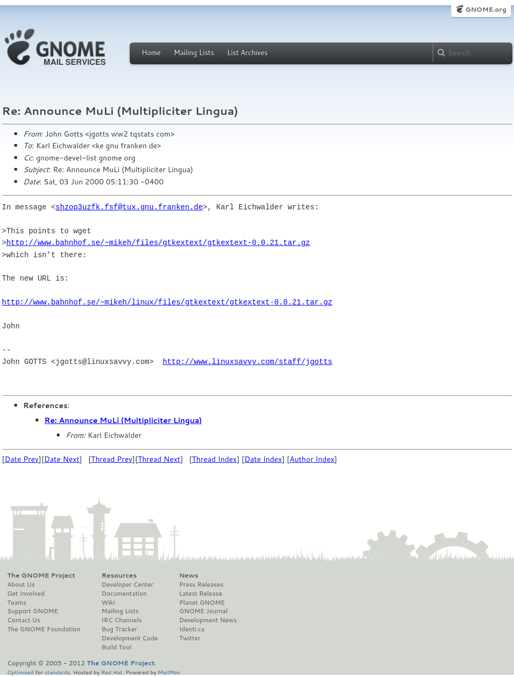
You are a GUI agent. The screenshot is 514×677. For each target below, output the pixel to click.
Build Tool (116, 647)
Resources (119, 575)
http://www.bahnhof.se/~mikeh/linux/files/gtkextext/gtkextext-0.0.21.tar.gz (167, 302)
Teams (17, 602)
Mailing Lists (194, 52)
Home (151, 52)
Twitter (189, 638)
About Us (21, 584)
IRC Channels (122, 620)
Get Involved (26, 593)
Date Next (61, 459)
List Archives (247, 52)
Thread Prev (111, 459)
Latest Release (200, 593)
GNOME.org (485, 9)
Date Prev (22, 459)
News (188, 575)
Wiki (108, 602)
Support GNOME (32, 611)
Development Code (130, 638)
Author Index (312, 459)
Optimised (20, 672)
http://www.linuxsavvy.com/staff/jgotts (247, 362)
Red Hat (111, 672)
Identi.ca (192, 629)
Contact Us (23, 620)
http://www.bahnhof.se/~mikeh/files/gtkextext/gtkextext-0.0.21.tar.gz (158, 243)
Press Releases (201, 584)
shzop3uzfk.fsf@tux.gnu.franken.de (129, 207)
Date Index (263, 459)
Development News (208, 620)
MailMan (169, 672)
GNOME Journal (203, 611)
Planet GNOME (202, 602)
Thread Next (159, 459)
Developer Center (127, 584)
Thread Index (214, 459)
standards (57, 672)
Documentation (124, 593)
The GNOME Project (41, 575)
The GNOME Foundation (44, 629)
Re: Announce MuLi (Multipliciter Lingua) (123, 420)
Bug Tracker (119, 629)
